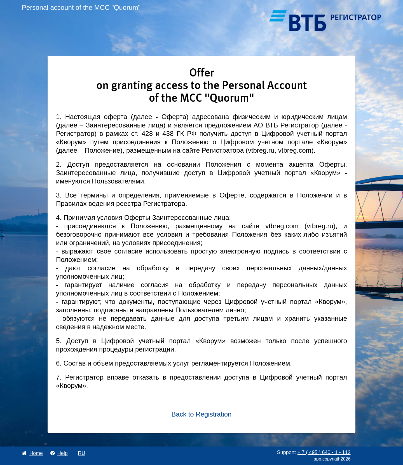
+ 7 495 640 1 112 (324, 452)
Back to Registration (202, 414)
